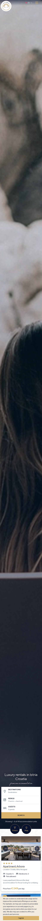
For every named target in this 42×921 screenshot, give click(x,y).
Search (21, 815)
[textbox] (23, 792)
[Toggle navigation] (36, 3)
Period (11, 798)
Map (26, 829)
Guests (11, 807)
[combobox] (23, 792)
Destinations (14, 789)
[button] (29, 2)
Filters (15, 829)
